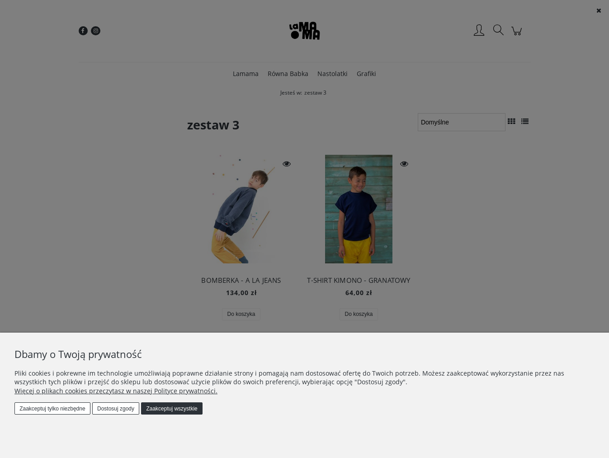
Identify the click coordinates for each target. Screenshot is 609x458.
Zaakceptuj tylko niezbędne (52, 409)
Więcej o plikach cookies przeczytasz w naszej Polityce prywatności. (115, 390)
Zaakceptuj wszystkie (171, 409)
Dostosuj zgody (115, 409)
